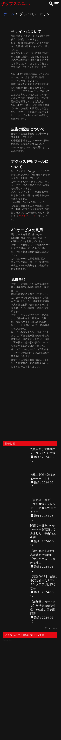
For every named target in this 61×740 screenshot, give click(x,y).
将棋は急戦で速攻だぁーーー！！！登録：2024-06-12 (43, 480)
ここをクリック (27, 216)
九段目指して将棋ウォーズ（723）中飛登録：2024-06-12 (43, 455)
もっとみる (51, 628)
